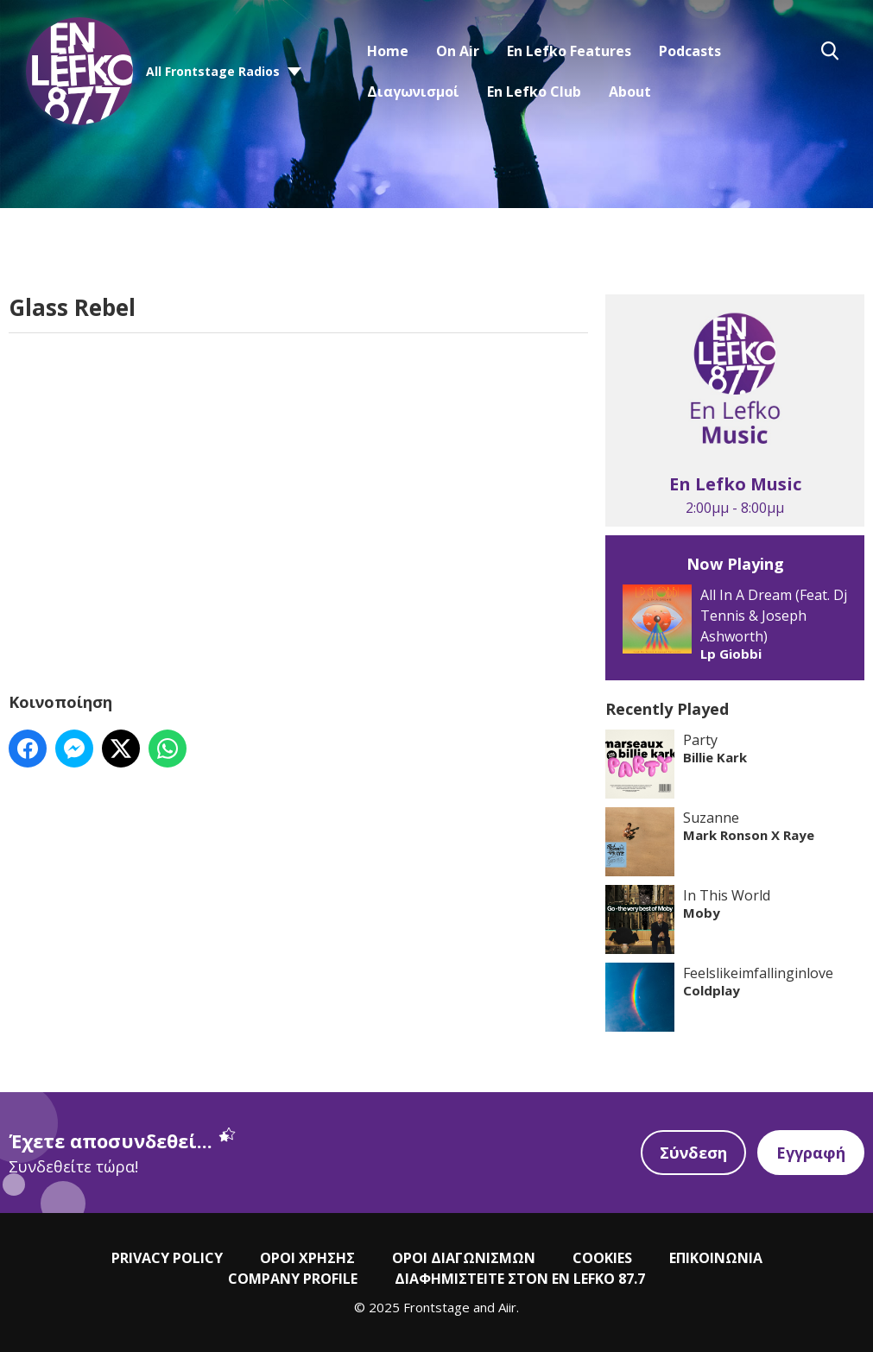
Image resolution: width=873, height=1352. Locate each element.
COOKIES (602, 1257)
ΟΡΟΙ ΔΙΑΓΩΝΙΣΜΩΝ (463, 1257)
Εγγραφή (810, 1152)
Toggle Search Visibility (829, 50)
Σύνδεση (693, 1152)
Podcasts (690, 50)
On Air (457, 50)
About (630, 91)
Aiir (507, 1307)
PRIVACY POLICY (167, 1257)
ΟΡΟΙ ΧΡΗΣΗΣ (307, 1257)
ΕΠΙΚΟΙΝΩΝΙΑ (715, 1257)
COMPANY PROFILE (292, 1278)
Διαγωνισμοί (413, 91)
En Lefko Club (534, 91)
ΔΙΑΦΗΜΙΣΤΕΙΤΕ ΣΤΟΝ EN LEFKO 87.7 (520, 1278)
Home (387, 50)
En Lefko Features (569, 50)
